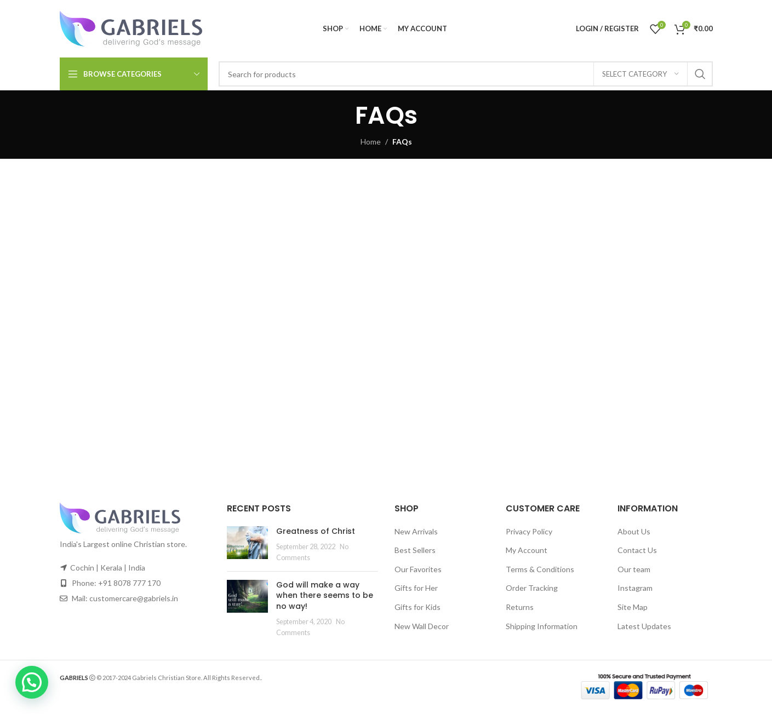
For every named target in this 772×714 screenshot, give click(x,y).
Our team (633, 569)
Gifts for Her (416, 587)
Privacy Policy (529, 531)
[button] (31, 682)
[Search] (466, 74)
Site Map (632, 607)
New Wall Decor (421, 626)
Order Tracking (532, 587)
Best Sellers (415, 550)
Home (371, 141)
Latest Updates (644, 626)
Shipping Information (541, 626)
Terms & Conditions (540, 569)
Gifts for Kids (417, 607)
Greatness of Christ (315, 531)
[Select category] (640, 73)
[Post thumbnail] (247, 544)
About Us (633, 531)
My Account (526, 550)
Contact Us (637, 550)
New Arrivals (416, 531)
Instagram (635, 587)
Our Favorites (418, 569)
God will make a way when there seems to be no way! (324, 595)
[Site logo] (131, 27)
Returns (520, 607)
